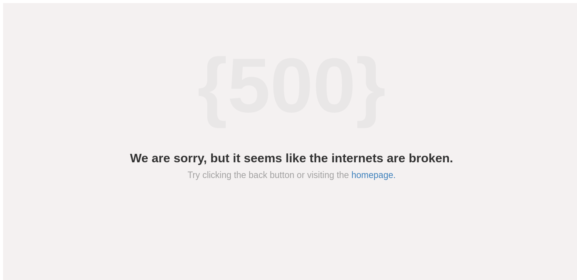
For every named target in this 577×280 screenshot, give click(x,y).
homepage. (374, 175)
